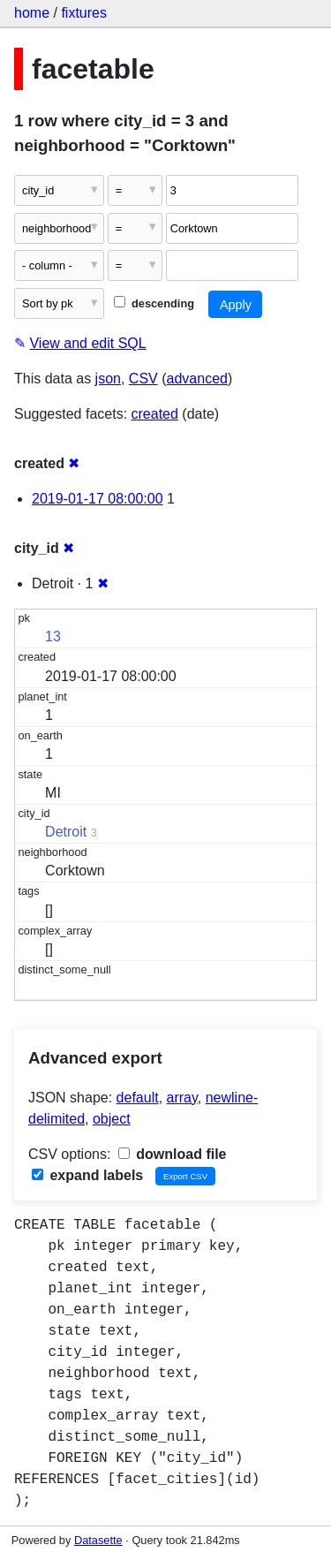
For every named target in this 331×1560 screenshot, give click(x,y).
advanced (197, 378)
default (138, 1097)
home (31, 12)
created (155, 413)
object (112, 1118)
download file (172, 1154)
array (182, 1097)
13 (53, 636)
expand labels (87, 1175)
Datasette (98, 1540)
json (108, 378)
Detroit (66, 831)
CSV (143, 378)
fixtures (84, 12)
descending (154, 303)
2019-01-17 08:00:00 (97, 498)
